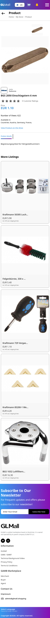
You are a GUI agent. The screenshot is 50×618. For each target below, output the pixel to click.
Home (11, 17)
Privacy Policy (6, 562)
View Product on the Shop (12, 128)
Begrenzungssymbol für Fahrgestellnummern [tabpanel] (20, 144)
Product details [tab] (6, 136)
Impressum (6, 594)
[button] (19, 5)
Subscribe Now (38, 511)
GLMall (4, 551)
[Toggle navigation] (47, 5)
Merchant (5, 576)
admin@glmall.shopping (15, 598)
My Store (19, 17)
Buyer (3, 579)
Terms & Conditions (9, 565)
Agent (3, 583)
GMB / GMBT (6, 554)
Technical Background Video (13, 558)
